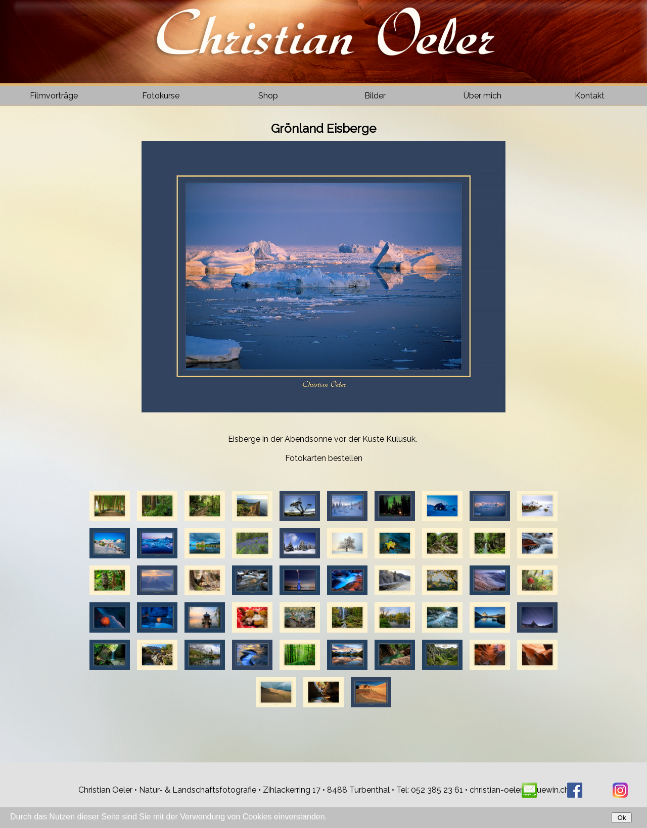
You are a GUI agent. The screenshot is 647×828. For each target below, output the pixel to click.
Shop (268, 95)
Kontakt (590, 95)
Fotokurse (160, 95)
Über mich (482, 95)
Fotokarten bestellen (323, 458)
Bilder (375, 95)
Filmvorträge (54, 95)
